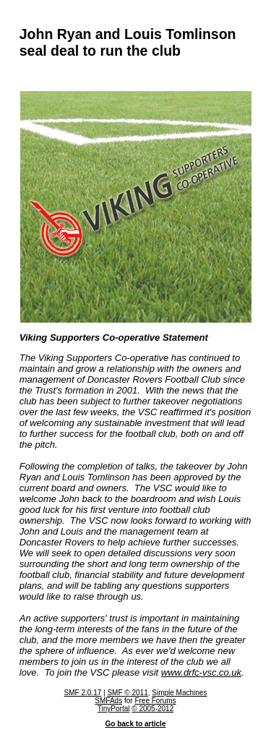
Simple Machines (179, 693)
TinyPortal (114, 709)
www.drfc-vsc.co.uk (201, 672)
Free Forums (155, 701)
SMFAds (108, 701)
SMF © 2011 (127, 693)
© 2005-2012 (152, 709)
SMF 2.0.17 (83, 693)
